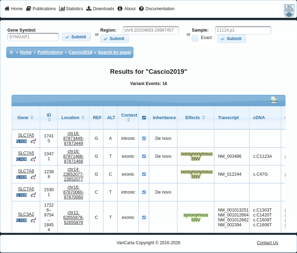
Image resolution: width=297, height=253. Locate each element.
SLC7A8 (26, 171)
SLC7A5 (26, 135)
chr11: (73, 217)
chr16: (73, 138)
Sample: (200, 30)
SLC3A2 (26, 214)
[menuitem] (13, 9)
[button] (76, 37)
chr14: (73, 174)
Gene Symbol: (21, 30)
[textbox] (33, 37)
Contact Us (267, 242)
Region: (108, 30)
